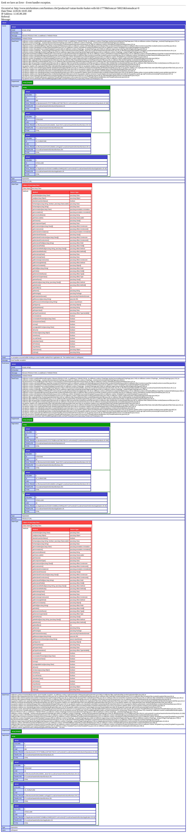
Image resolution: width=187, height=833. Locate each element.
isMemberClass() (38, 341)
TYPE (27, 109)
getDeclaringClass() (39, 254)
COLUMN (29, 95)
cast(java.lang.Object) (39, 198)
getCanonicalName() (39, 215)
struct (4, 23)
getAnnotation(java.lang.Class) (42, 209)
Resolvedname (16, 38)
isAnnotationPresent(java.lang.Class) (44, 318)
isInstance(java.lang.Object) (41, 333)
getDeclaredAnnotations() (40, 232)
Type (13, 178)
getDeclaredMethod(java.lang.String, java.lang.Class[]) (49, 248)
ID (26, 97)
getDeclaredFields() (39, 246)
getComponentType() (39, 223)
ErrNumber (15, 33)
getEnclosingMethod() (39, 262)
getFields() (36, 271)
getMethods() (37, 285)
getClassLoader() (38, 218)
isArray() (35, 324)
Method (35, 192)
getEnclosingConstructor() (41, 260)
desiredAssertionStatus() (40, 201)
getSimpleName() (38, 307)
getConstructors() (38, 229)
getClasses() (36, 220)
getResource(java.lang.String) (42, 299)
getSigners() (36, 304)
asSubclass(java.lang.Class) (41, 195)
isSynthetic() (36, 347)
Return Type (74, 192)
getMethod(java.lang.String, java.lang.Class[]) (47, 282)
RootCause (5, 363)
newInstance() (37, 349)
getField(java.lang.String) (40, 268)
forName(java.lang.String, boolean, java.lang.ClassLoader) (51, 204)
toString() (35, 352)
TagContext (15, 86)
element (14, 181)
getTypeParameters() (39, 313)
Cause (4, 26)
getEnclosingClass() (39, 257)
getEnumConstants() (39, 265)
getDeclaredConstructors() (41, 240)
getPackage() (37, 293)
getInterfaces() (37, 279)
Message (14, 35)
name (4, 830)
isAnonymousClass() (39, 321)
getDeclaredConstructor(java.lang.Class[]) (45, 237)
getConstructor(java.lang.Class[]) (43, 226)
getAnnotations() (38, 212)
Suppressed (15, 81)
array (25, 87)
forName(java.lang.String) (41, 206)
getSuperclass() (37, 310)
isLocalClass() (37, 338)
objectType (15, 184)
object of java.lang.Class (31, 185)
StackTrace (15, 41)
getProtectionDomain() (40, 296)
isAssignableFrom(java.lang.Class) (43, 327)
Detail (13, 30)
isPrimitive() (36, 344)
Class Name (26, 188)
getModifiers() (37, 288)
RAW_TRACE (30, 103)
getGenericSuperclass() (40, 276)
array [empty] (27, 82)
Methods (25, 191)
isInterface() (36, 335)
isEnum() (35, 330)
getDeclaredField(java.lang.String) (43, 243)
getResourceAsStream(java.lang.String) (45, 302)
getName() (36, 290)
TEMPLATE (29, 106)
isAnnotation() (37, 316)
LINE (27, 100)
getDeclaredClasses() (39, 234)
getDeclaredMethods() (39, 251)
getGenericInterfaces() (40, 274)
